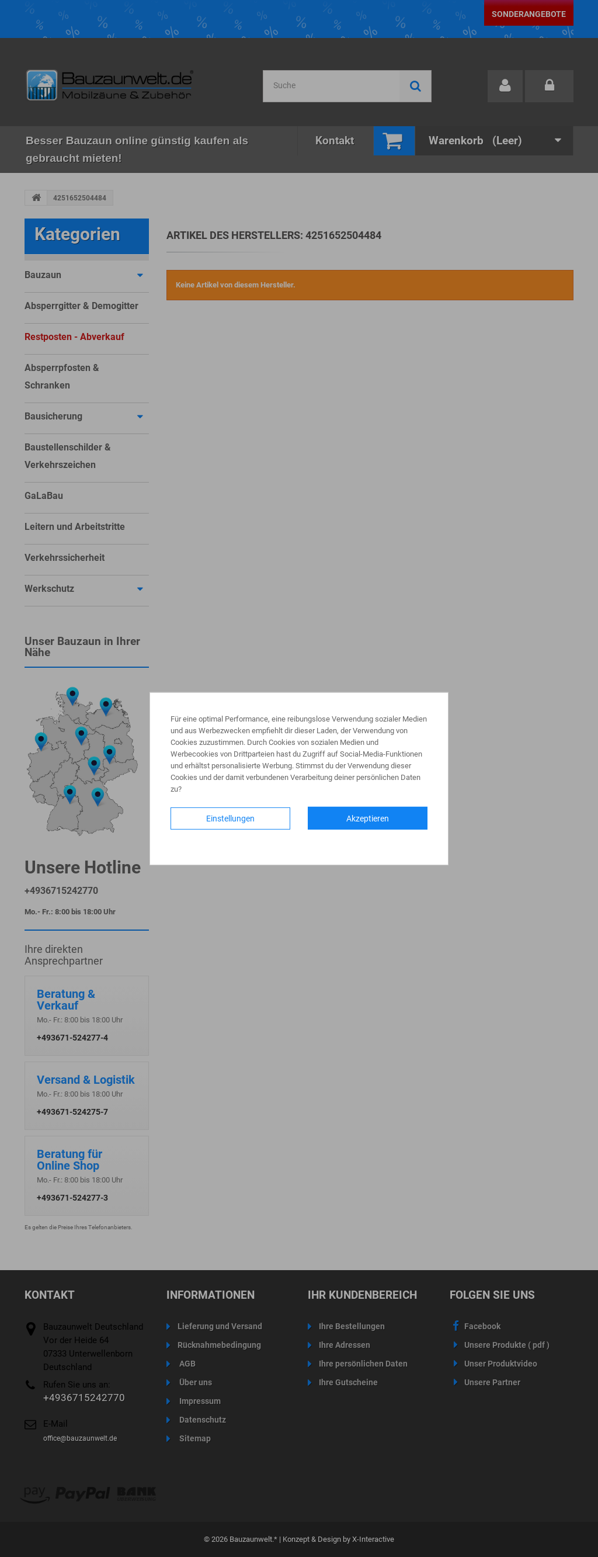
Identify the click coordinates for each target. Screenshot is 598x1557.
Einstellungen (230, 818)
